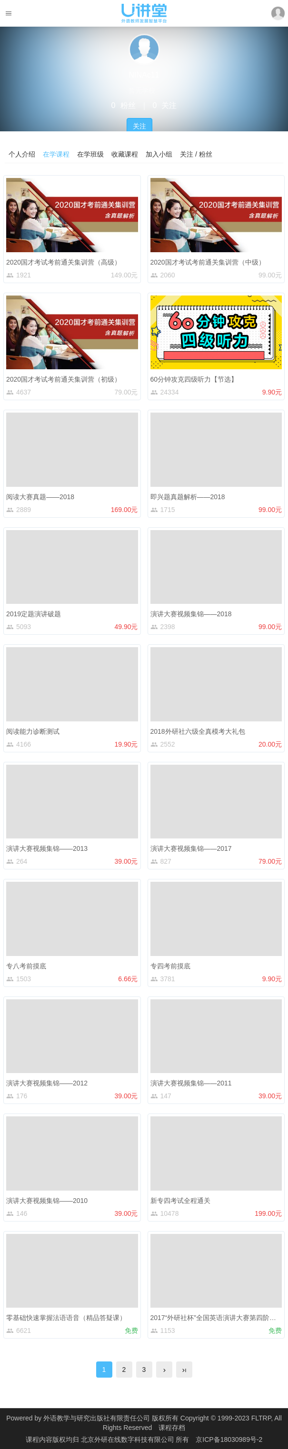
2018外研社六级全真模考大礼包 (197, 731)
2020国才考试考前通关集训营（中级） (207, 262)
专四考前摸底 (170, 966)
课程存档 (172, 1427)
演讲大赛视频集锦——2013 (47, 848)
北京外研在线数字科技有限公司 (128, 1439)
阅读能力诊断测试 (33, 731)
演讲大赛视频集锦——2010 (47, 1200)
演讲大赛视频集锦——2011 (191, 1083)
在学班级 (90, 154)
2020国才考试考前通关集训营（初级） (63, 379)
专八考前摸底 (26, 966)
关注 (139, 126)
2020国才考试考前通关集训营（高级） (63, 262)
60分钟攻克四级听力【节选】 (194, 379)
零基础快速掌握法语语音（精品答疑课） (66, 1317)
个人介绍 (22, 154)
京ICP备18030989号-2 (229, 1439)
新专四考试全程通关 (180, 1200)
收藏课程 (124, 154)
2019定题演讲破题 (33, 614)
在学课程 (56, 154)
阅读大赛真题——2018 (40, 497)
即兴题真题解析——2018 (187, 497)
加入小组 (159, 154)
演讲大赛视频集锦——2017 (191, 848)
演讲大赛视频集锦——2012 (47, 1083)
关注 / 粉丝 (196, 154)
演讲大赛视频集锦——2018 (191, 614)
